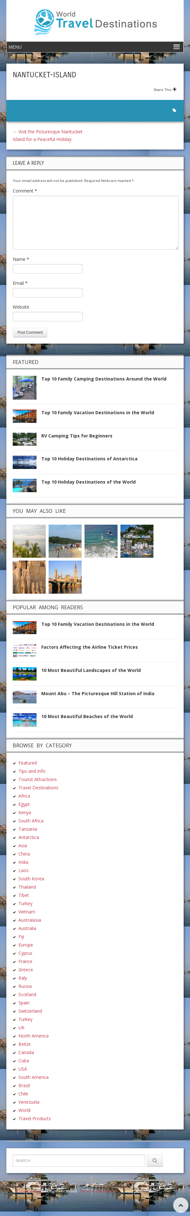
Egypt (24, 804)
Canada (26, 1052)
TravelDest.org (29, 1191)
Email (20, 283)
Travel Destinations (38, 788)
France (25, 961)
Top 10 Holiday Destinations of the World (88, 482)
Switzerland (30, 1011)
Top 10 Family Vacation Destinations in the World (97, 412)
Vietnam (26, 912)
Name (21, 259)
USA (22, 1069)
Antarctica (28, 837)
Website (21, 307)
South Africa (31, 821)
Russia (25, 986)
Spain (24, 1003)
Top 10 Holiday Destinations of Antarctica (89, 459)
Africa (24, 796)
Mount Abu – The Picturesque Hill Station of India (97, 693)
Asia (22, 845)
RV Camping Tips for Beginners (76, 436)
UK (21, 1027)
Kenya (24, 812)
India (23, 862)
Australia (27, 928)
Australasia (29, 920)
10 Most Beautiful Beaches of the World (87, 716)
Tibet (23, 895)
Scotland (27, 994)
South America (33, 1077)
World (24, 1110)
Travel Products (34, 1118)
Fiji (21, 936)
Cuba (23, 1061)
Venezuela (28, 1102)
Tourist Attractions (37, 779)
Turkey (25, 903)
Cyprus (25, 953)
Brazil (24, 1085)
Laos (23, 870)
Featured (27, 763)
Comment (25, 191)
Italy (22, 978)
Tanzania (27, 829)
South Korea (31, 879)
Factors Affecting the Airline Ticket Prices (89, 647)
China (24, 854)
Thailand (27, 887)
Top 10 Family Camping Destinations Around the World (103, 379)
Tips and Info (31, 771)
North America (33, 1036)
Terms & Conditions (97, 1191)
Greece (25, 970)
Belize (24, 1044)
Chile (23, 1094)
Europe (25, 945)
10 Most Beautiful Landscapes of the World (91, 670)
